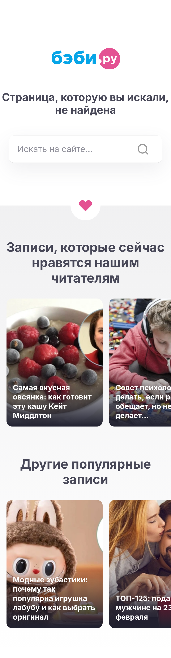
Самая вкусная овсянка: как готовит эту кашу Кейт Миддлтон (52, 401)
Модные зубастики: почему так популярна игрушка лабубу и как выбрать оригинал (54, 598)
